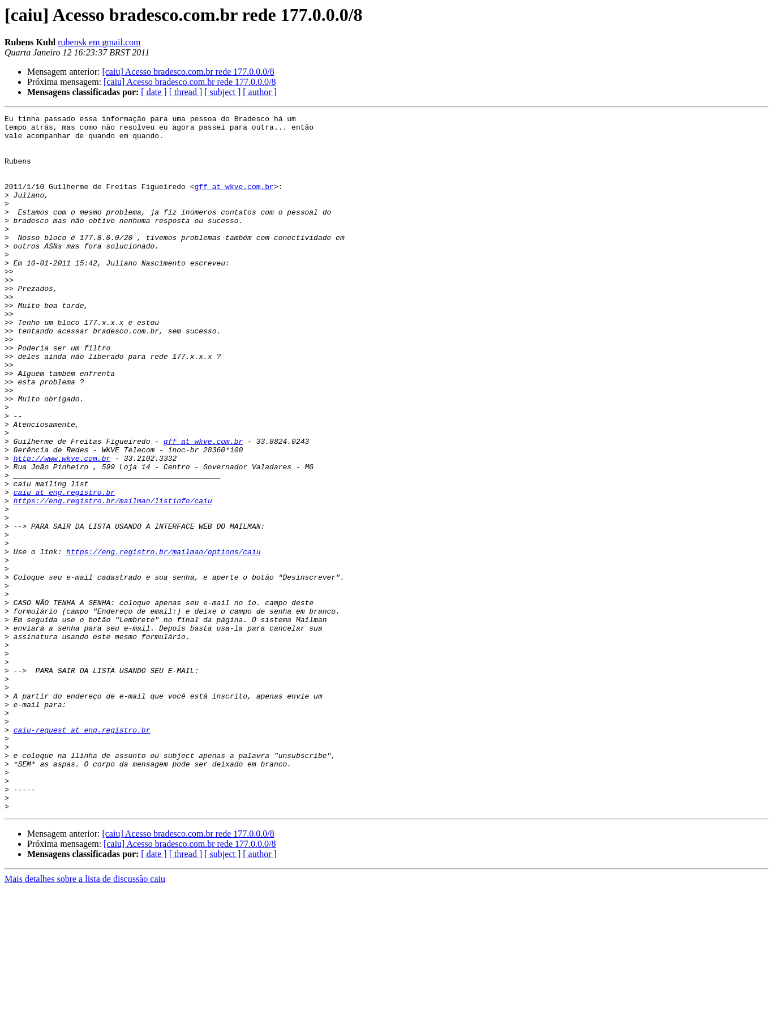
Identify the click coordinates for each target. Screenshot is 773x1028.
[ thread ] (186, 92)
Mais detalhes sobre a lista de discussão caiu (85, 1018)
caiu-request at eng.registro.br (82, 854)
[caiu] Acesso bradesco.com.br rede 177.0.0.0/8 (188, 71)
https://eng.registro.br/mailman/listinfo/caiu (113, 578)
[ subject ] (222, 92)
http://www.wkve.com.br (62, 527)
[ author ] (260, 92)
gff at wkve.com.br (233, 201)
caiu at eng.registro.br (64, 568)
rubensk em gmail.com (99, 42)
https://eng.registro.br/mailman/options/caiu (163, 640)
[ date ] (153, 92)
